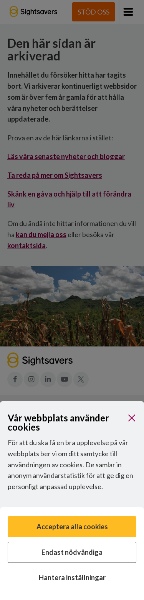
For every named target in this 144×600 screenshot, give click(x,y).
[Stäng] (131, 418)
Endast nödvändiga (72, 552)
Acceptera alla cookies (72, 526)
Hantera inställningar (72, 577)
